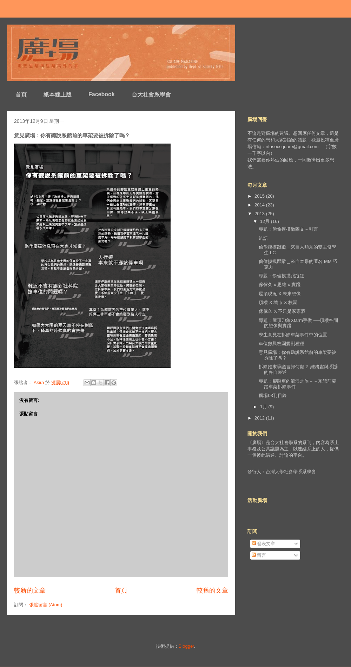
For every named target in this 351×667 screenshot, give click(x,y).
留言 (259, 555)
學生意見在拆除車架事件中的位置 (293, 334)
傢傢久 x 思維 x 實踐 (279, 284)
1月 (264, 406)
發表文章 (264, 543)
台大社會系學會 (151, 95)
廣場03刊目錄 (272, 395)
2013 (260, 213)
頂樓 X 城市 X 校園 (278, 302)
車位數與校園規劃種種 (281, 343)
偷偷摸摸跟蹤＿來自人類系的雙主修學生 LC (297, 249)
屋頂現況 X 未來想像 (280, 293)
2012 (260, 418)
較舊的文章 (212, 590)
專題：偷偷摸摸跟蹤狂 (281, 275)
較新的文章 (30, 590)
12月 (265, 221)
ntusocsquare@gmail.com (292, 146)
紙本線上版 (58, 95)
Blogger (186, 646)
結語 (263, 238)
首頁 (21, 95)
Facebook (101, 94)
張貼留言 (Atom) (45, 604)
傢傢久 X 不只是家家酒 (282, 311)
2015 (260, 196)
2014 (260, 204)
